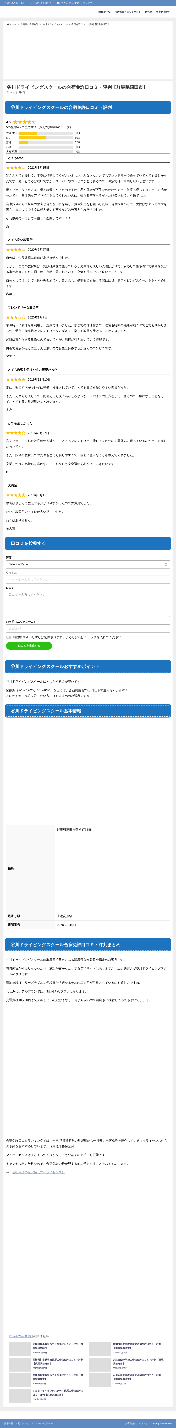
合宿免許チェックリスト (127, 12)
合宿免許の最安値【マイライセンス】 (38, 1172)
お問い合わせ (22, 1423)
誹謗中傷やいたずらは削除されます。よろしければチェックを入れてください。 (68, 637)
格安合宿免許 (163, 12)
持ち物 (148, 12)
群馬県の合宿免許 (21, 1336)
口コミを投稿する (29, 645)
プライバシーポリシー (42, 1423)
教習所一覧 (104, 12)
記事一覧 (8, 1423)
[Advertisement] (88, 52)
